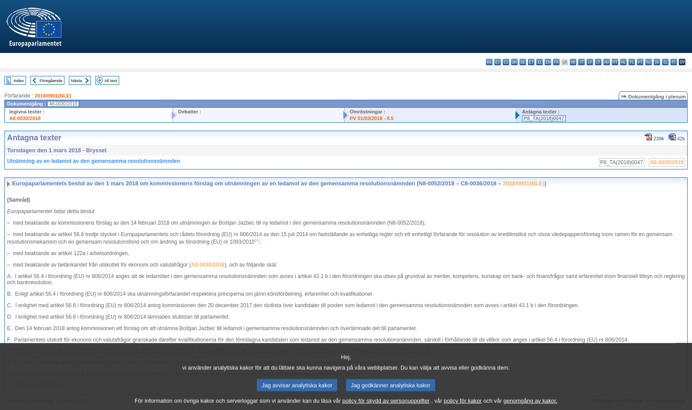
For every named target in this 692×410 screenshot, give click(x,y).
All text (110, 80)
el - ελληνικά (539, 62)
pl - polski (631, 62)
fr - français (556, 62)
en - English (548, 62)
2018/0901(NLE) (53, 95)
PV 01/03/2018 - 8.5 (372, 118)
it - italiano (581, 62)
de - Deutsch (522, 62)
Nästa (76, 80)
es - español (497, 62)
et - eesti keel (531, 62)
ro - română (648, 62)
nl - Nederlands (623, 62)
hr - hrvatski (573, 62)
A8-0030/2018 (25, 118)
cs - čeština (506, 62)
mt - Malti (615, 62)
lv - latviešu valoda (590, 62)
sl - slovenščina (665, 62)
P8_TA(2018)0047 (544, 118)
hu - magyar (606, 62)
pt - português (640, 62)
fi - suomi (673, 62)
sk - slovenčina (657, 62)
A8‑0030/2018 (208, 265)
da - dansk (514, 62)
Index (19, 80)
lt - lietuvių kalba (598, 62)
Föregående (51, 80)
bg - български (489, 62)
